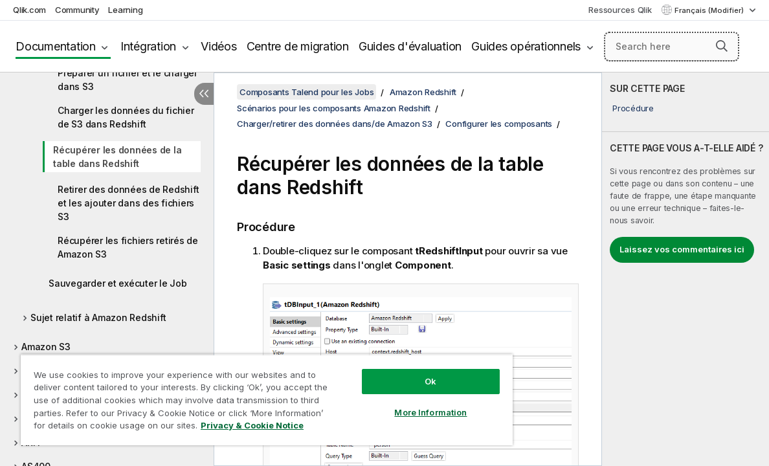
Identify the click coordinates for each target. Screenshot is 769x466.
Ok (391, 371)
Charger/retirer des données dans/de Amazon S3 (334, 123)
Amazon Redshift (423, 92)
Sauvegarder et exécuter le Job (118, 283)
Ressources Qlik (619, 10)
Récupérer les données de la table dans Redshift (117, 156)
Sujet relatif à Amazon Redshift (98, 317)
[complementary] (685, 269)
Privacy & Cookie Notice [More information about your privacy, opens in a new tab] (109, 428)
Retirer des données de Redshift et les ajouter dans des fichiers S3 (128, 203)
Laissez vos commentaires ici (681, 249)
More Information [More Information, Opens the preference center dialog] (391, 402)
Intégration (148, 46)
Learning (125, 10)
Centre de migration (298, 46)
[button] (721, 45)
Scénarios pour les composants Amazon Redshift (333, 108)
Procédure (633, 108)
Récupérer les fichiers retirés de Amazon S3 (128, 247)
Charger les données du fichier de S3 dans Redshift (126, 117)
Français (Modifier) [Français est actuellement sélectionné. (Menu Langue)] (710, 10)
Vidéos (219, 46)
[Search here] (671, 46)
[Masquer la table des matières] (204, 94)
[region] (244, 394)
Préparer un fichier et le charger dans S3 (127, 79)
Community (77, 10)
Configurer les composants (498, 123)
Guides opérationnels (526, 46)
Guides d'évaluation (410, 46)
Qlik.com (29, 10)
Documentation (56, 46)
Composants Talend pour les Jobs (306, 92)
